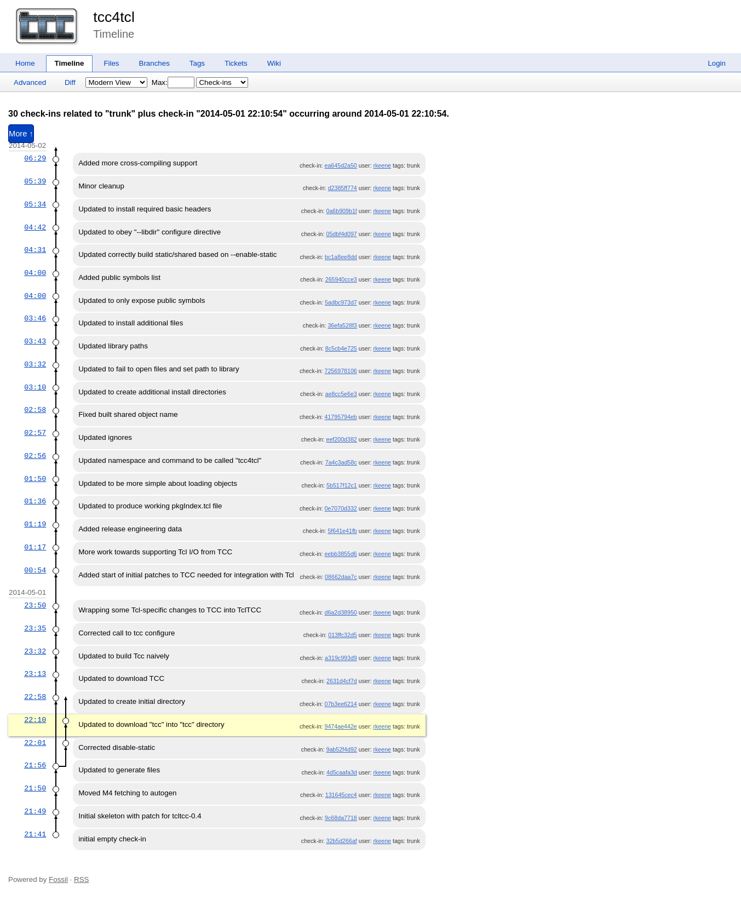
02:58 (35, 410)
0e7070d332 (341, 508)
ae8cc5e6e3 (341, 394)
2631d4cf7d (341, 681)
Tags (197, 63)
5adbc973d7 (341, 302)
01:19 (35, 524)
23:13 (35, 674)
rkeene (382, 165)
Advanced (30, 82)
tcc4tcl (114, 17)
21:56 (35, 765)
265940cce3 (341, 279)
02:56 (35, 456)
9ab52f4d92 (341, 749)
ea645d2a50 (341, 165)
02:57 (35, 433)
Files (111, 63)
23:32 (35, 651)
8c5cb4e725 (341, 348)
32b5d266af (341, 841)
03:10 (35, 387)
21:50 (35, 788)
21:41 (35, 834)
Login (717, 63)
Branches (154, 63)
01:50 (35, 479)
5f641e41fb (342, 531)
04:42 (35, 227)
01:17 (35, 547)
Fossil (58, 879)
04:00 (35, 273)
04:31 (35, 250)
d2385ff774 (342, 188)
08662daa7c (341, 577)
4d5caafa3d (341, 772)
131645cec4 (341, 795)
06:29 (35, 158)
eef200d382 (341, 439)
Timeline (69, 63)
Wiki (274, 63)
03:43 (35, 341)
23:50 (35, 605)
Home (25, 63)
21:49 (35, 811)
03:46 (35, 318)
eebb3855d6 (341, 554)
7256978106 (341, 371)
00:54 (35, 570)
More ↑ (21, 133)
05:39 (35, 181)
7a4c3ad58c (341, 462)
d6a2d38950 (341, 612)
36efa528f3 (342, 325)
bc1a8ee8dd (341, 257)
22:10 (35, 720)
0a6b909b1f (341, 211)
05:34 (35, 204)
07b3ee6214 (341, 704)
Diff (70, 82)
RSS (81, 879)
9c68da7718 (341, 818)
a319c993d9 (341, 658)
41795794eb (341, 417)
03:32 (35, 364)
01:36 (35, 501)
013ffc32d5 (342, 635)
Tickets (236, 63)
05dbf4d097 (341, 234)
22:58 (35, 697)
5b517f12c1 (341, 485)
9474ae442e (341, 726)
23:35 (35, 628)
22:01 (35, 743)
